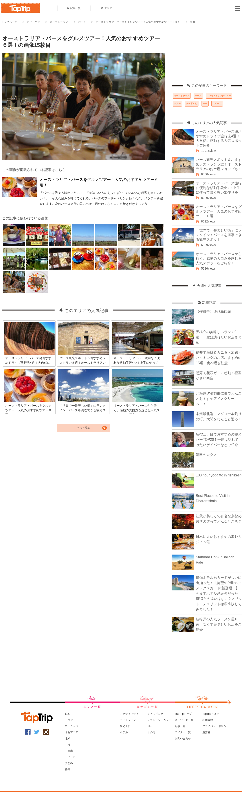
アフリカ (70, 757)
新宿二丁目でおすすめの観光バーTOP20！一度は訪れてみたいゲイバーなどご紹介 (219, 439)
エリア (106, 8)
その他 (151, 732)
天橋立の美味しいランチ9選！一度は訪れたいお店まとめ (219, 337)
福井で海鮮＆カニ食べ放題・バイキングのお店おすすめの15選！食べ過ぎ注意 (219, 358)
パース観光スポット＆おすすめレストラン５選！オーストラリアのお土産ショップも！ (219, 164)
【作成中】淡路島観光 (213, 311)
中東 (67, 744)
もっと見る (83, 427)
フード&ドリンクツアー (219, 95)
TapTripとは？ (210, 713)
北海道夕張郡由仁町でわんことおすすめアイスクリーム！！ (219, 398)
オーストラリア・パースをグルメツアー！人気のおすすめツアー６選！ (137, 22)
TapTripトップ (183, 713)
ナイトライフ (128, 720)
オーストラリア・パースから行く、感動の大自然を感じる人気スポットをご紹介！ (219, 258)
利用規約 (207, 720)
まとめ (69, 763)
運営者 (206, 732)
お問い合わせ (183, 738)
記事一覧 (74, 8)
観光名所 (125, 726)
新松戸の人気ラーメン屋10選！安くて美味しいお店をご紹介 (219, 624)
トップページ (9, 22)
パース (82, 22)
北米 (67, 738)
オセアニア (33, 22)
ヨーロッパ (71, 726)
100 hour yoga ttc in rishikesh (219, 475)
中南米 (69, 750)
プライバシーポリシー (215, 726)
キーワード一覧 (184, 720)
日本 (67, 713)
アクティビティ (129, 713)
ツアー (177, 103)
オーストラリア (59, 22)
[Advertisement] (207, 56)
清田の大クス (206, 455)
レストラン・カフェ (159, 720)
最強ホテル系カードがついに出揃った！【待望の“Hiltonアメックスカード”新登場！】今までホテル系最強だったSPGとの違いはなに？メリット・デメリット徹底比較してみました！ (219, 593)
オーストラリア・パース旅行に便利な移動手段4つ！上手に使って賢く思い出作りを (219, 187)
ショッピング (155, 713)
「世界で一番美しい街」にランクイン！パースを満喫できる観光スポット (219, 234)
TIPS (150, 726)
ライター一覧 (183, 732)
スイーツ (217, 103)
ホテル (124, 732)
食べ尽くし (191, 103)
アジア (69, 720)
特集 (67, 769)
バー (205, 103)
